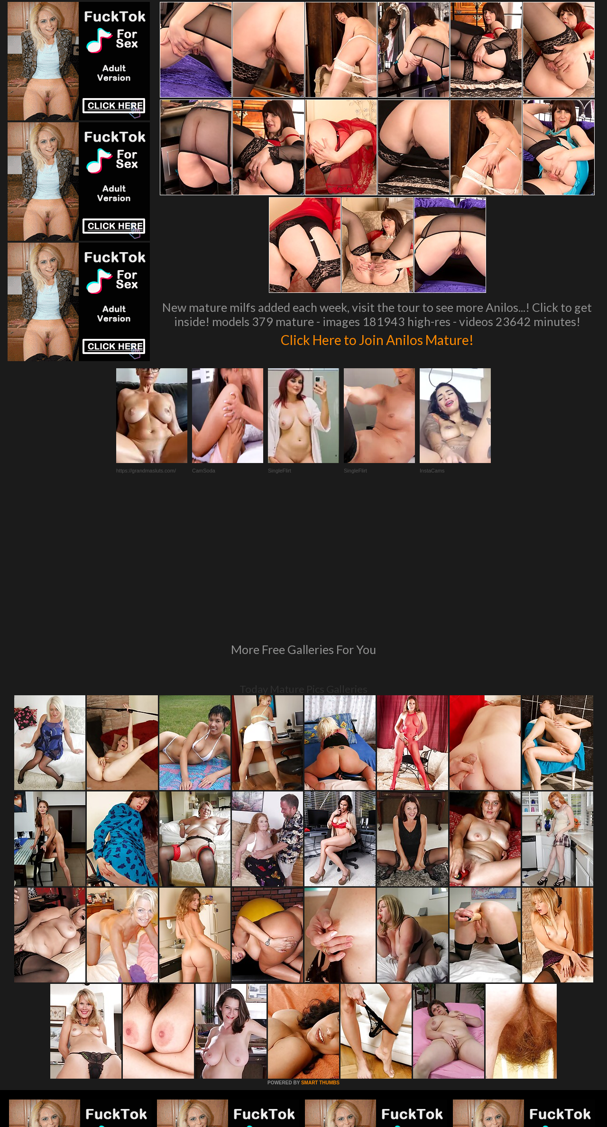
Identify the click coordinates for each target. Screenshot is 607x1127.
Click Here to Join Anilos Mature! (377, 338)
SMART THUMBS (320, 953)
